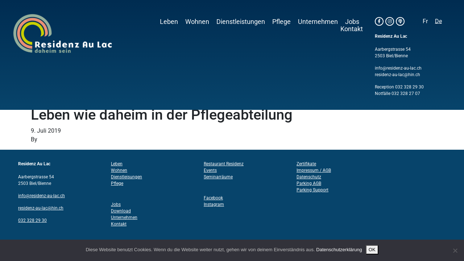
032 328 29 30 (409, 87)
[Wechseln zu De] (438, 21)
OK (372, 249)
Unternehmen (318, 21)
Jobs (352, 21)
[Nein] (455, 250)
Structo (48, 139)
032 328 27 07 (406, 93)
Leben (169, 21)
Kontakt (351, 29)
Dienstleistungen (240, 21)
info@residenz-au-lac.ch (398, 68)
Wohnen (197, 21)
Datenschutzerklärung (339, 249)
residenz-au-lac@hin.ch (397, 74)
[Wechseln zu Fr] (425, 21)
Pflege (281, 21)
